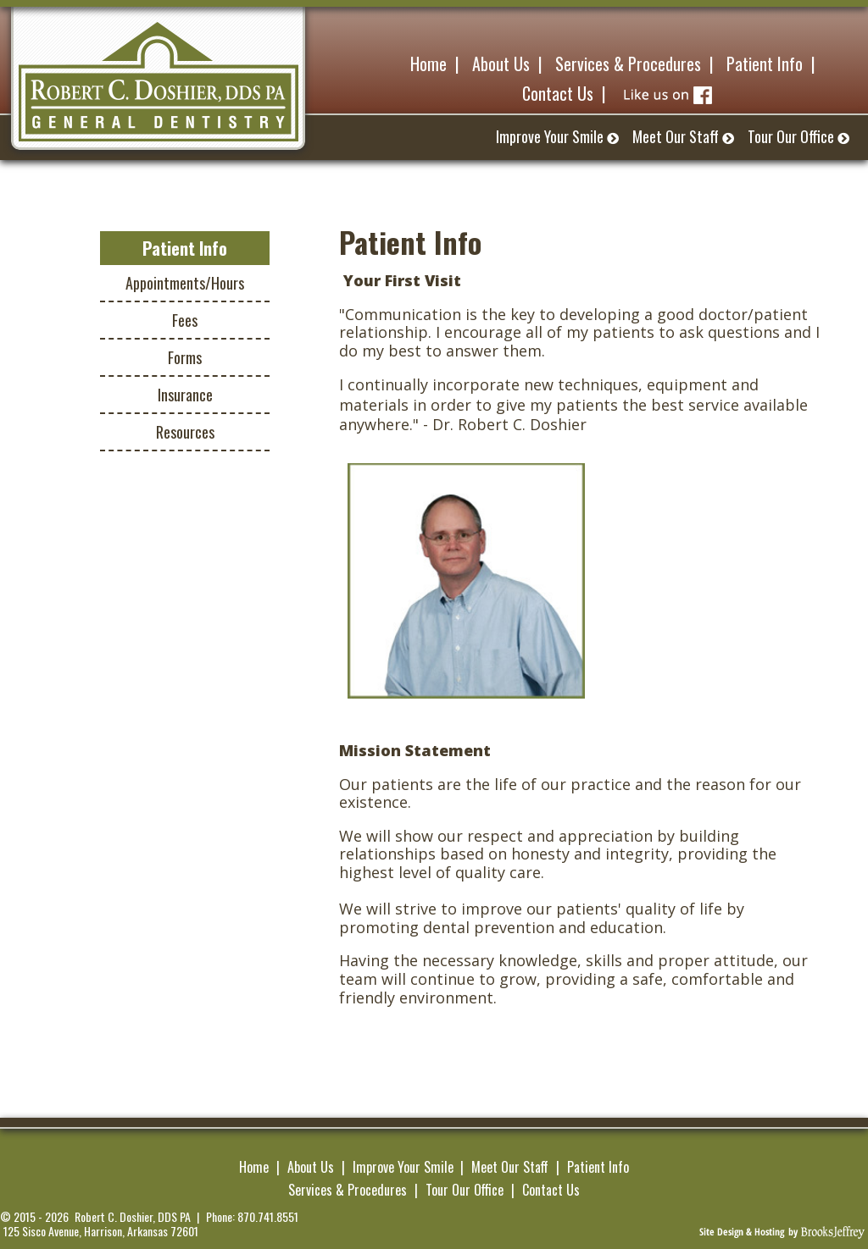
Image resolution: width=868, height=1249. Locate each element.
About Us (310, 1167)
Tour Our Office (465, 1190)
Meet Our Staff (509, 1167)
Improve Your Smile (403, 1167)
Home (254, 1167)
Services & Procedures (347, 1190)
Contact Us (551, 1190)
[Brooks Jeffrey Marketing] (782, 1231)
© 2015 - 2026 (34, 1217)
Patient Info (598, 1167)
